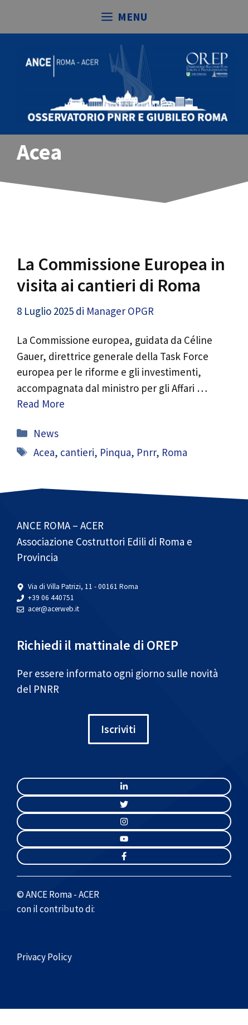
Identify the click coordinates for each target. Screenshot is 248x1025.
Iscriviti (118, 729)
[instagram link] (124, 786)
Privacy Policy (44, 957)
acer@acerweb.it (53, 609)
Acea (44, 452)
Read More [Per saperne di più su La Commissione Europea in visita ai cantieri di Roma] (41, 403)
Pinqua (115, 452)
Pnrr (146, 452)
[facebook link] (124, 856)
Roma (174, 452)
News (46, 433)
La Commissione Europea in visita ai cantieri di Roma (121, 274)
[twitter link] (124, 804)
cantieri (77, 452)
